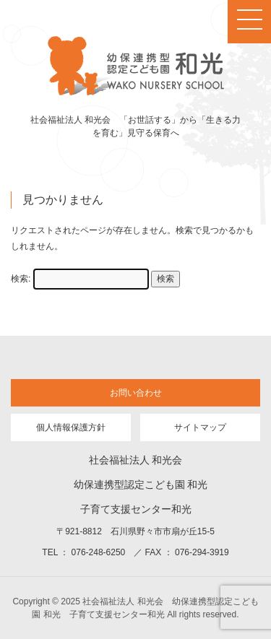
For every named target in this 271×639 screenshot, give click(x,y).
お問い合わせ (136, 393)
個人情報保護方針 (71, 427)
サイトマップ (200, 427)
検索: (20, 279)
